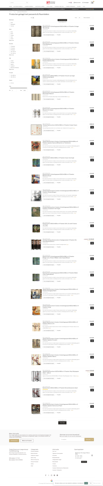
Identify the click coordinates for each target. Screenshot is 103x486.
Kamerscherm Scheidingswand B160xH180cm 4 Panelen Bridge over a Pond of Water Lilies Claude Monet (58, 257)
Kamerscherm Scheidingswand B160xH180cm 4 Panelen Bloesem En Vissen (58, 109)
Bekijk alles (84, 461)
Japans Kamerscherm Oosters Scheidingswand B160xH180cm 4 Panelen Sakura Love (60, 322)
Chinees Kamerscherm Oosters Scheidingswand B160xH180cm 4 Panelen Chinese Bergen (61, 191)
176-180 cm (13, 75)
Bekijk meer (11, 40)
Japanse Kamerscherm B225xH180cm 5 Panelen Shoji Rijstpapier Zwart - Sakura (61, 372)
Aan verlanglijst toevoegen (48, 34)
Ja (86, 483)
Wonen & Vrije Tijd (59, 6)
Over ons (54, 451)
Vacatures (54, 466)
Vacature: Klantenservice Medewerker (60, 468)
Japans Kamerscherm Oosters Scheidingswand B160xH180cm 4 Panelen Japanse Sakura (60, 355)
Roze (12, 31)
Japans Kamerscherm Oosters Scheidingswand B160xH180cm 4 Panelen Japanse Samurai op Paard (60, 405)
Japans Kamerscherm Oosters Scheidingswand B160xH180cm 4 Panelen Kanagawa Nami (60, 290)
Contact (54, 463)
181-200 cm (13, 77)
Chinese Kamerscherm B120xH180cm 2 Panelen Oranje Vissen (60, 125)
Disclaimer (54, 455)
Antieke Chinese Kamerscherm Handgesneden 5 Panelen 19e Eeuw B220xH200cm (60, 240)
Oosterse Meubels (18, 6)
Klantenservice (14, 440)
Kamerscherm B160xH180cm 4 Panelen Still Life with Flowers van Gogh (60, 224)
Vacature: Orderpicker (57, 470)
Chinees (12, 62)
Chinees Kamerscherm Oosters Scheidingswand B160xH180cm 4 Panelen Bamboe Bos (61, 60)
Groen (12, 38)
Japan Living (49, 6)
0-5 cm (12, 83)
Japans (12, 64)
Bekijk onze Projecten (27, 440)
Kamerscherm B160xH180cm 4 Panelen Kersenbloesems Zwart (60, 388)
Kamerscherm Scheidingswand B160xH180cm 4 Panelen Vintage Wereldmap (61, 27)
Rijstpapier (13, 24)
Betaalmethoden (55, 457)
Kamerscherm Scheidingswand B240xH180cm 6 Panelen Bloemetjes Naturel (58, 92)
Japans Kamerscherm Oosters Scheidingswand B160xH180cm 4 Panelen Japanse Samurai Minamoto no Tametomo (60, 142)
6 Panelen (13, 49)
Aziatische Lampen (39, 6)
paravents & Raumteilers (22, 11)
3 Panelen (13, 46)
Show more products (62, 20)
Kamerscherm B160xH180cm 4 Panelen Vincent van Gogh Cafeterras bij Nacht (59, 76)
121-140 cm (13, 53)
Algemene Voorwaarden (57, 453)
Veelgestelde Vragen (56, 459)
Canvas (12, 25)
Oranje (12, 35)
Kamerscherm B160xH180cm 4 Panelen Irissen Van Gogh (58, 158)
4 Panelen (13, 48)
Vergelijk (58, 34)
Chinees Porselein (70, 6)
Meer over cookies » (97, 483)
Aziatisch (13, 65)
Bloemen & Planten (15, 67)
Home (10, 6)
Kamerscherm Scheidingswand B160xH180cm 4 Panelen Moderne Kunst (58, 175)
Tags (14, 11)
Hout (12, 22)
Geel (12, 37)
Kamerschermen (29, 6)
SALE (84, 6)
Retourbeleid (55, 461)
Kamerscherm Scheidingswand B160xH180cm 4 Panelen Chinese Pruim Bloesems (61, 43)
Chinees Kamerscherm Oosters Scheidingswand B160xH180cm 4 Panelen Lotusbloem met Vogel (61, 208)
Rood (12, 33)
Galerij (78, 6)
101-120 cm (13, 51)
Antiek (12, 60)
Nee (91, 483)
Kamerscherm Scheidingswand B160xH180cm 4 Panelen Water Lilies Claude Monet (60, 273)
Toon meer (62, 422)
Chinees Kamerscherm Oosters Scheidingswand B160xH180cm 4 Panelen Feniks (61, 306)
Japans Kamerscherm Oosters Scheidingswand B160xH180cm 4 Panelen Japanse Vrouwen (60, 339)
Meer (75, 32)
